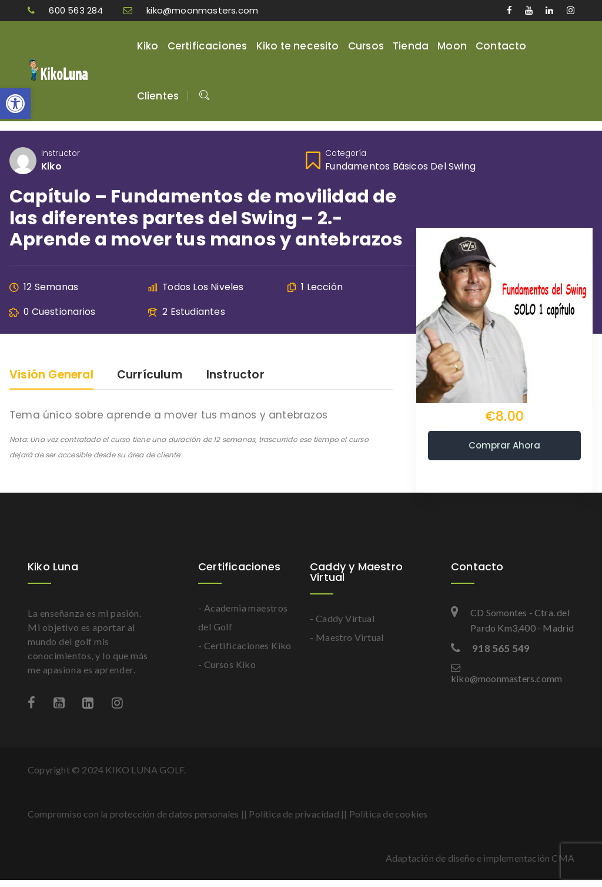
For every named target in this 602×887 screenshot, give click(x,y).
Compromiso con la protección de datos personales (133, 813)
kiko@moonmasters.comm (506, 673)
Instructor (60, 153)
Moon (452, 46)
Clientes (158, 96)
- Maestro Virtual (347, 637)
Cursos (366, 46)
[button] (15, 103)
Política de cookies (388, 813)
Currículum (150, 376)
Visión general (51, 376)
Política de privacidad (294, 813)
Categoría (345, 153)
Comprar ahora (504, 445)
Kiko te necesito (297, 46)
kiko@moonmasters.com (190, 10)
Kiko (148, 46)
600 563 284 (67, 10)
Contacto (501, 46)
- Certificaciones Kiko (245, 645)
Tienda (411, 46)
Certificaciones (208, 46)
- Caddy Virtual (342, 618)
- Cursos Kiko (227, 664)
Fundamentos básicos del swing (400, 166)
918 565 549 (490, 648)
